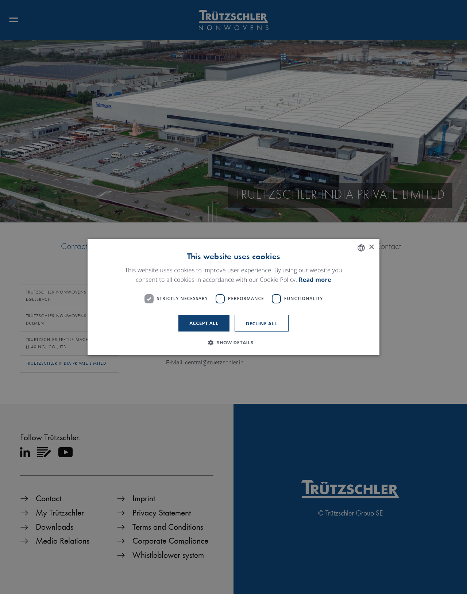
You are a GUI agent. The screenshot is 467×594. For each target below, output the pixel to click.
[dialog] (233, 297)
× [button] (371, 247)
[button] (233, 342)
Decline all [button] (261, 323)
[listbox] (361, 248)
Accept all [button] (204, 323)
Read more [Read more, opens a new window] (315, 280)
